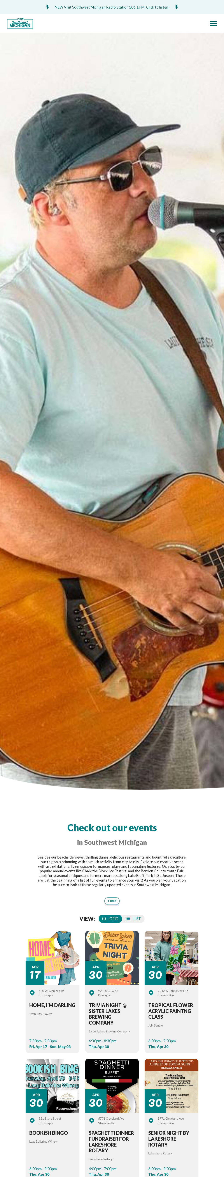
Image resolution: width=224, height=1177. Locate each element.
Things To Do (103, 1098)
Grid (110, 919)
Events (60, 1025)
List (133, 919)
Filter (112, 901)
